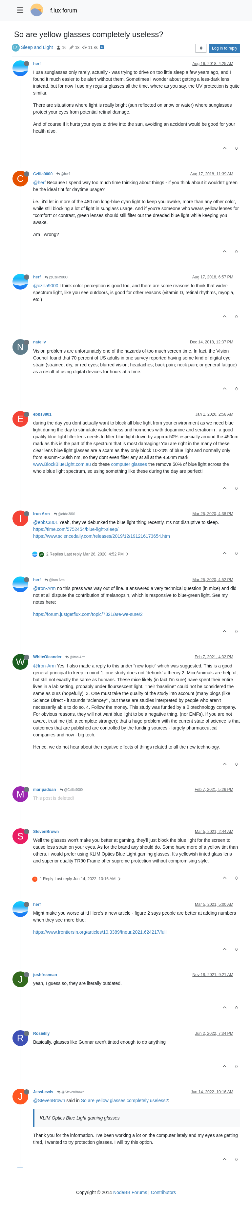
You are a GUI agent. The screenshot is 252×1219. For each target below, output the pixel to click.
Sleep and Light (37, 47)
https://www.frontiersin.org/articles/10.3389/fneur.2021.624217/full (99, 932)
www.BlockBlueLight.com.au (62, 464)
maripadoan (44, 789)
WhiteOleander (47, 657)
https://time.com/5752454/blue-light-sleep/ (75, 529)
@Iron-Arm (44, 588)
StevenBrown (46, 831)
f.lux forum (63, 10)
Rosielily (41, 1033)
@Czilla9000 (56, 277)
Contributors (163, 1192)
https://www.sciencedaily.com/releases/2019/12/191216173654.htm (101, 536)
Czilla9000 (42, 174)
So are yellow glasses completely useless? (124, 1100)
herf (37, 63)
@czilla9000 (45, 285)
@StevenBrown (70, 1092)
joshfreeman (45, 974)
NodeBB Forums (130, 1192)
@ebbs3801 (65, 514)
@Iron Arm (55, 580)
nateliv (39, 342)
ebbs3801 (42, 414)
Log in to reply (224, 48)
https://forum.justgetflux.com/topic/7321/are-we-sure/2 (88, 614)
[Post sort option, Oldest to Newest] (201, 48)
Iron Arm (41, 514)
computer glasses (129, 464)
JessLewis (43, 1092)
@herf (63, 174)
